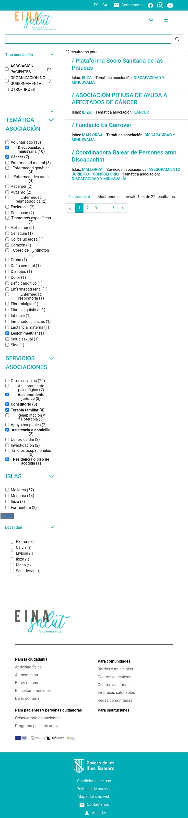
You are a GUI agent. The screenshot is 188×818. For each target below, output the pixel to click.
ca (104, 5)
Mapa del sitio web (94, 796)
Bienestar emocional (33, 690)
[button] (29, 54)
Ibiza (87, 77)
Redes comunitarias (115, 700)
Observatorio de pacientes (37, 718)
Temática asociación (30, 124)
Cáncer (141, 112)
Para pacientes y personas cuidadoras (48, 710)
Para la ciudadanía (31, 659)
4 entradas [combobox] (81, 196)
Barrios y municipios (115, 669)
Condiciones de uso (94, 781)
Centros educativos (114, 677)
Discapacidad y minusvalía (99, 178)
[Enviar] (177, 39)
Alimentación (26, 675)
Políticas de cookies (94, 788)
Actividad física (28, 667)
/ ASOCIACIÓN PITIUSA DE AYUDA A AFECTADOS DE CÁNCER (119, 99)
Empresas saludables (116, 692)
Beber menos (26, 682)
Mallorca (92, 135)
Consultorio (106, 174)
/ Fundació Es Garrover (101, 125)
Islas (30, 476)
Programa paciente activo (37, 726)
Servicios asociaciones (30, 363)
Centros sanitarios (113, 684)
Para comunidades (114, 661)
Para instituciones (113, 710)
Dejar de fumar (28, 698)
